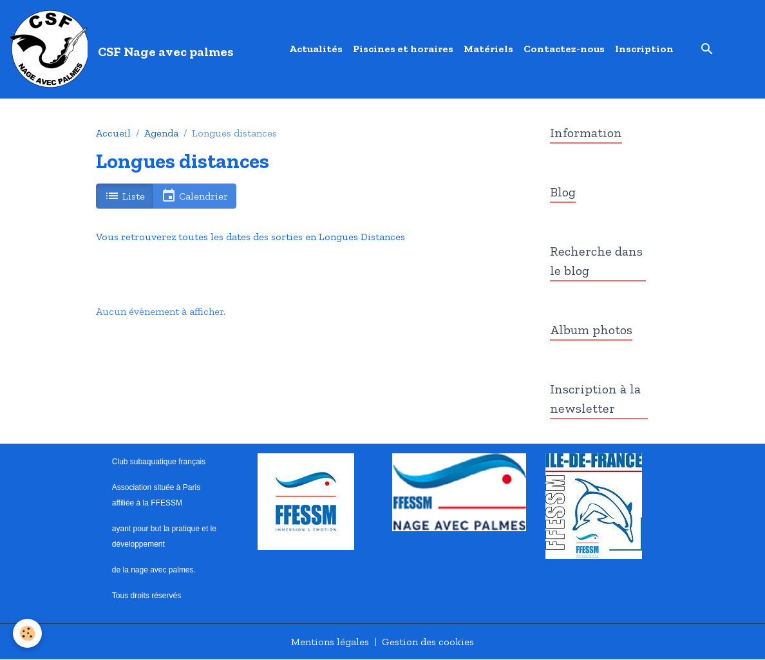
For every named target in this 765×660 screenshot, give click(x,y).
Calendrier (194, 195)
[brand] (124, 49)
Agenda (161, 133)
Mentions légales (330, 642)
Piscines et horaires (403, 48)
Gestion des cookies (428, 642)
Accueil (113, 133)
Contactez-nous (564, 48)
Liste (124, 195)
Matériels (488, 48)
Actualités (316, 48)
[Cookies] (27, 633)
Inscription (644, 48)
